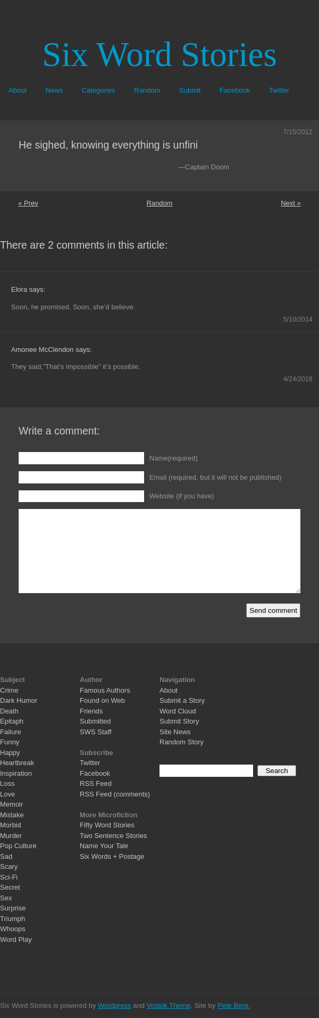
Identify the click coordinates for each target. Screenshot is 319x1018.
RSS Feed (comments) (115, 794)
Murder (11, 836)
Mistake (12, 815)
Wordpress (114, 1005)
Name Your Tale (104, 846)
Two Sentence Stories (113, 836)
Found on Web (102, 700)
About (18, 90)
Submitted (95, 721)
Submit (189, 90)
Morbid (10, 825)
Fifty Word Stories (107, 825)
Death (9, 711)
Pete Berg (232, 1005)
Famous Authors (105, 690)
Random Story (182, 742)
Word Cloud (178, 711)
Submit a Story (182, 700)
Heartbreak (17, 763)
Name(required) (173, 458)
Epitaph (11, 721)
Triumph (12, 919)
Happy (10, 753)
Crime (9, 690)
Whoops (13, 929)
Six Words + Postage (112, 856)
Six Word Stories (159, 54)
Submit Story (179, 721)
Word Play (16, 939)
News (54, 90)
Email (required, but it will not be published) (215, 477)
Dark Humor (18, 700)
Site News (175, 732)
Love (7, 794)
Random (147, 90)
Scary (9, 867)
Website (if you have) (181, 496)
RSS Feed (96, 783)
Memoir (11, 804)
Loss (7, 783)
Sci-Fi (9, 877)
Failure (10, 732)
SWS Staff (96, 732)
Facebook (235, 90)
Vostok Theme (169, 1005)
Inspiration (16, 773)
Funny (9, 742)
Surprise (13, 908)
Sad (6, 856)
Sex (6, 898)
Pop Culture (18, 846)
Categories (98, 90)
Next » (291, 203)
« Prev (28, 203)
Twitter (279, 90)
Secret (10, 887)
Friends (91, 711)
